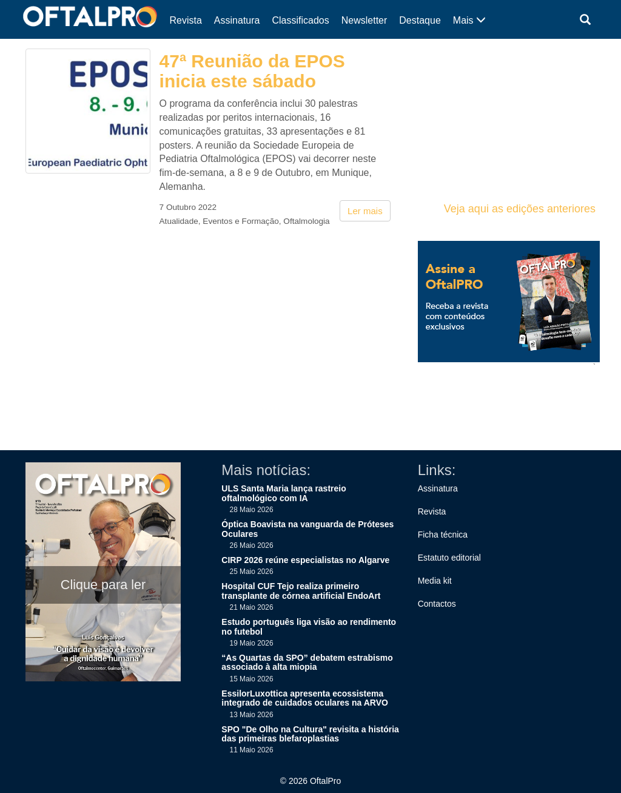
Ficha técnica (443, 534)
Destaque (420, 20)
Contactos (437, 604)
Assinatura (237, 20)
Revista (186, 20)
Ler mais (365, 211)
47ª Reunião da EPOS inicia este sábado (252, 71)
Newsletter (364, 20)
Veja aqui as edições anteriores (520, 209)
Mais (469, 20)
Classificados (300, 20)
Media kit (435, 580)
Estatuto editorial (449, 557)
